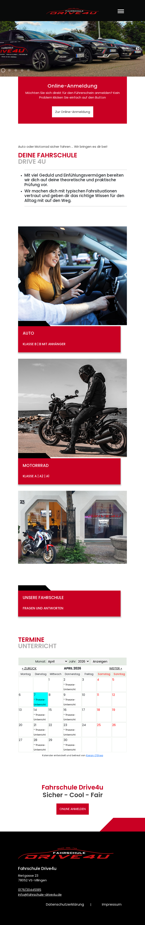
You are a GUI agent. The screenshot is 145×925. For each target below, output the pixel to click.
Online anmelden (73, 809)
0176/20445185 (29, 889)
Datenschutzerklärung (65, 904)
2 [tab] (9, 72)
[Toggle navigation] (121, 14)
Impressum (112, 904)
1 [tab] (3, 72)
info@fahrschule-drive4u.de (40, 894)
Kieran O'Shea (94, 755)
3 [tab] (16, 72)
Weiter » (115, 668)
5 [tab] (28, 72)
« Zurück (29, 668)
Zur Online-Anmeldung (72, 112)
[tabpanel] (72, 49)
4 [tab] (22, 72)
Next (138, 49)
